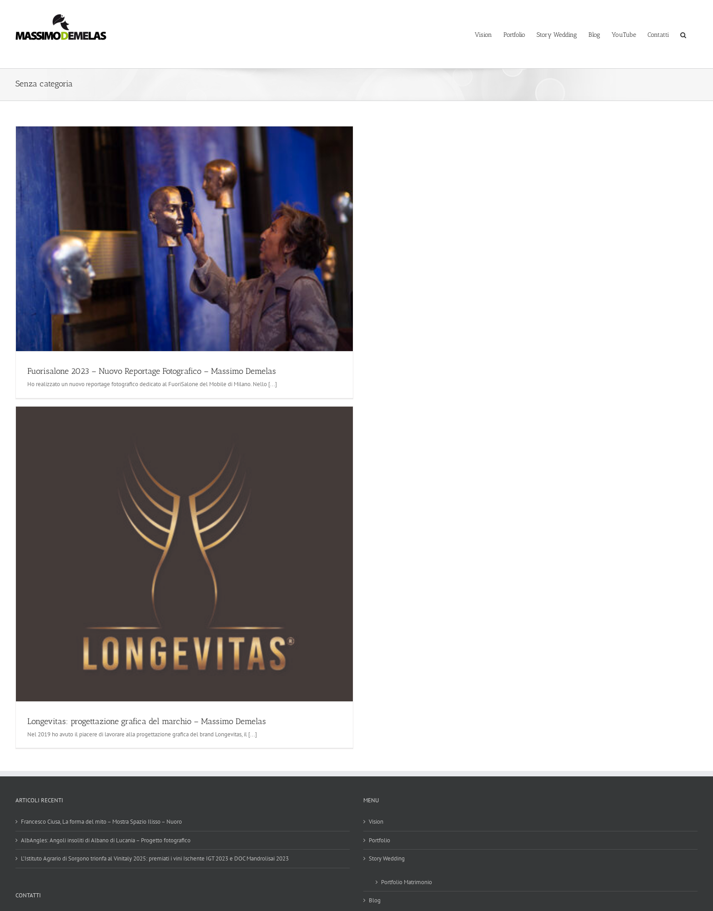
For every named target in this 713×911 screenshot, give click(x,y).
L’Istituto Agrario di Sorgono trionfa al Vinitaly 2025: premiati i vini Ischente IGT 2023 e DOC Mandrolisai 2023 (155, 858)
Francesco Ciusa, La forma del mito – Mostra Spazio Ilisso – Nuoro (101, 821)
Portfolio (379, 840)
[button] (683, 34)
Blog (375, 900)
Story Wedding (387, 858)
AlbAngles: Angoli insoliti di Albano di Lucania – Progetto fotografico (106, 840)
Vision (376, 821)
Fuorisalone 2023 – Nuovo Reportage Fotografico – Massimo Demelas (151, 371)
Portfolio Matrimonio (406, 882)
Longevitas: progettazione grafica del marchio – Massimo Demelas (146, 721)
